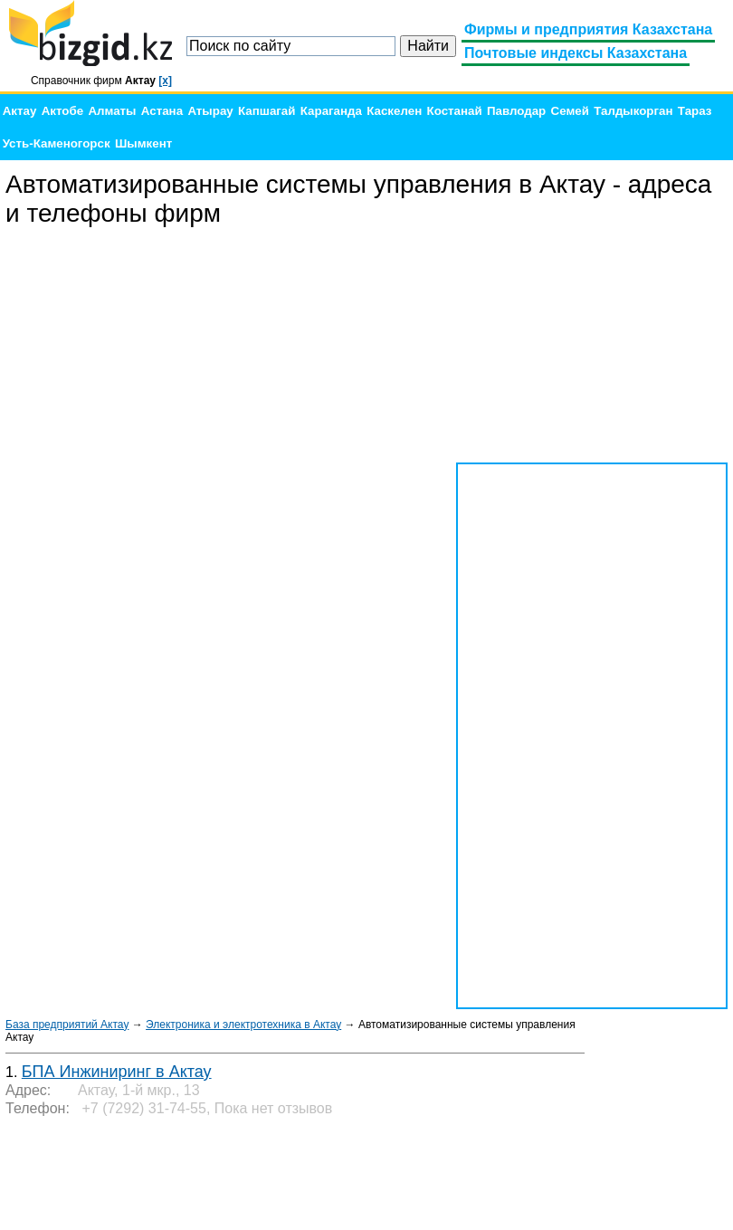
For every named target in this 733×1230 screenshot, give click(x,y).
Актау (20, 111)
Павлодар (516, 111)
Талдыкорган (633, 111)
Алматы (112, 111)
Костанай (454, 111)
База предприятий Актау (67, 1024)
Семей (570, 111)
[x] (165, 80)
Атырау (210, 111)
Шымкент (143, 143)
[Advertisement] (592, 346)
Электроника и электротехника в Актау (243, 1024)
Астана (162, 111)
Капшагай (266, 111)
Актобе (62, 111)
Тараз (695, 111)
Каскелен (394, 111)
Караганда (331, 111)
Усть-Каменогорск (56, 143)
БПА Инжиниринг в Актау (117, 1072)
